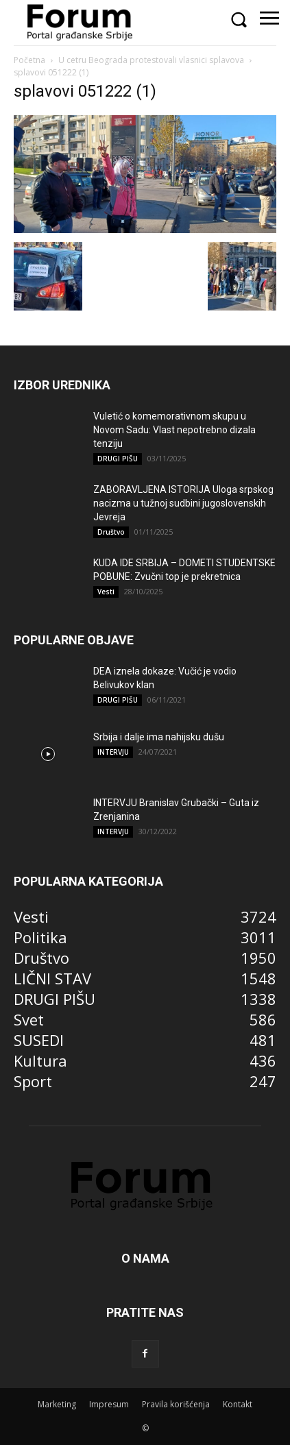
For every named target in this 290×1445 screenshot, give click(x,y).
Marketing (57, 1404)
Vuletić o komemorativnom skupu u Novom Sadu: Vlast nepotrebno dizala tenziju (174, 430)
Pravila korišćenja (176, 1404)
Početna (29, 60)
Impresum (109, 1404)
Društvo (111, 532)
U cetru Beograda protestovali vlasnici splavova (151, 60)
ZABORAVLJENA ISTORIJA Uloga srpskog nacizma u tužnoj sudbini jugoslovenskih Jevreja (183, 503)
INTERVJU (113, 752)
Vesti (105, 591)
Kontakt (237, 1404)
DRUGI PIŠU (117, 458)
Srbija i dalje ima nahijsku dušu (158, 736)
